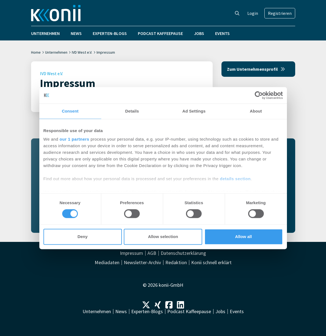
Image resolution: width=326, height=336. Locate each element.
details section (235, 178)
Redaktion (176, 262)
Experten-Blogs (110, 33)
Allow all (243, 236)
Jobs (199, 33)
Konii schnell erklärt (211, 262)
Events (222, 33)
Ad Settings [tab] (194, 111)
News (76, 33)
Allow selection (163, 236)
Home (36, 52)
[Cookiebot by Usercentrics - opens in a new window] (259, 95)
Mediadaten (107, 262)
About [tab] (256, 111)
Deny (83, 236)
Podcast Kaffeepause (160, 33)
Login (252, 13)
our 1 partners (74, 139)
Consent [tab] (70, 111)
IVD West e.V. (82, 52)
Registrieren (280, 13)
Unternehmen (45, 33)
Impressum (131, 253)
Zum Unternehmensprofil (256, 69)
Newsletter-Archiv (142, 262)
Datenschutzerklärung (183, 253)
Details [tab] (132, 111)
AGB (151, 253)
